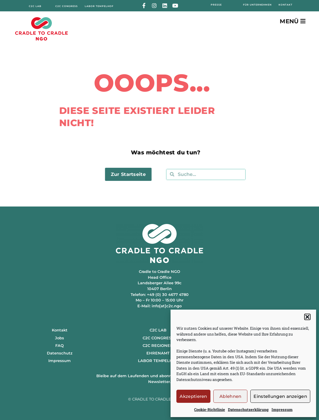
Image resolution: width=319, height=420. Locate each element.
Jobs (59, 338)
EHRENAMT (158, 353)
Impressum (282, 409)
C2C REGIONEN (158, 345)
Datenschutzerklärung (248, 409)
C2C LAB (158, 330)
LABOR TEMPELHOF (158, 360)
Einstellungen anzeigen (280, 396)
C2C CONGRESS (158, 338)
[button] (307, 317)
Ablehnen (230, 396)
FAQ (59, 345)
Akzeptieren (193, 396)
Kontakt (60, 330)
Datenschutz (59, 353)
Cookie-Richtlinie (209, 409)
